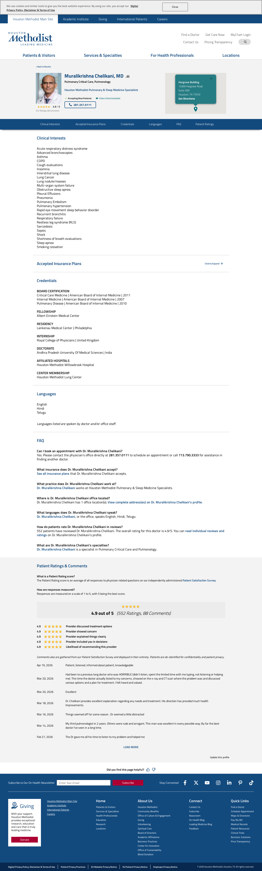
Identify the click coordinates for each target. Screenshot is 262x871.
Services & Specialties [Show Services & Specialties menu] (103, 55)
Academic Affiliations (148, 837)
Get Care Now (215, 34)
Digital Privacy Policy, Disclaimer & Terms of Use (31, 867)
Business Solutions (241, 837)
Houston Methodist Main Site (33, 19)
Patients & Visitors (105, 807)
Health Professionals (106, 816)
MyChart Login (241, 34)
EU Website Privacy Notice (104, 867)
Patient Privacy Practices (73, 867)
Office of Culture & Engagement (154, 816)
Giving (103, 19)
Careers (162, 19)
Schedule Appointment (242, 811)
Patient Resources (240, 828)
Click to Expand (214, 264)
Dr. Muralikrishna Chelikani (56, 487)
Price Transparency (240, 841)
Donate (24, 839)
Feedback (194, 828)
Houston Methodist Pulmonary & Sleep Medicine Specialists (101, 90)
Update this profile (219, 757)
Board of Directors (147, 833)
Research (100, 824)
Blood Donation (145, 854)
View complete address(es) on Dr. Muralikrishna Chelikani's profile (155, 502)
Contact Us (194, 807)
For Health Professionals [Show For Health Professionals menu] (172, 55)
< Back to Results (43, 66)
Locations (101, 828)
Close (175, 7)
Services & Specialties (107, 811)
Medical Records (239, 824)
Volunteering (144, 824)
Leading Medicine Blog (200, 824)
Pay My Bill (237, 820)
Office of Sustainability (149, 850)
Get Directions (186, 98)
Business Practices (147, 841)
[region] (131, 7)
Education (101, 820)
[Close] (211, 79)
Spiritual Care (145, 828)
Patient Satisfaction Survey (199, 580)
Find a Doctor (190, 34)
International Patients (132, 19)
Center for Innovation (148, 846)
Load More (131, 747)
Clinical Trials (237, 833)
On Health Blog (196, 820)
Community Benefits (148, 811)
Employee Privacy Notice (165, 867)
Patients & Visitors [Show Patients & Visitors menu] (39, 55)
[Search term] (245, 41)
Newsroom (194, 816)
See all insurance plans (53, 473)
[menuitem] (33, 19)
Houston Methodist (147, 807)
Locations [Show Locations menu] (230, 55)
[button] (196, 109)
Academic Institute (76, 19)
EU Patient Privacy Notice (135, 867)
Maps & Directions (240, 816)
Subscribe (128, 782)
